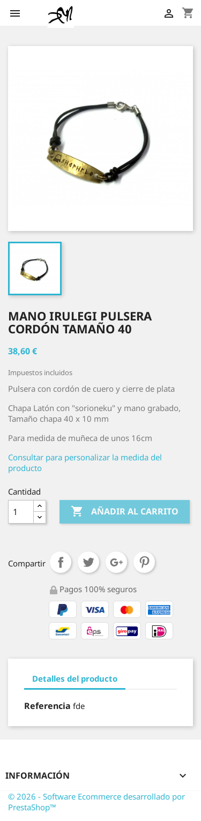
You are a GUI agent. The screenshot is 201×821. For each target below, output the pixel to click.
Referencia (47, 705)
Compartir (60, 562)
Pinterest (144, 562)
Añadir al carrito (124, 512)
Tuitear (88, 562)
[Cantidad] (21, 512)
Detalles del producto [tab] (74, 678)
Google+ (116, 562)
